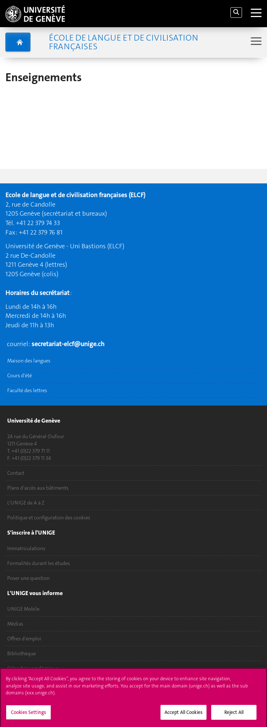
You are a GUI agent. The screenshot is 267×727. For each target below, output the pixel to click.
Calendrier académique (32, 668)
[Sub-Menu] (255, 42)
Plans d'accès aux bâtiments (37, 488)
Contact (15, 473)
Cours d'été (19, 375)
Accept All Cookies (183, 715)
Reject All (233, 715)
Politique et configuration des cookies (48, 517)
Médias (15, 623)
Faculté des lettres (27, 390)
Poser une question (28, 578)
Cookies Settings (28, 715)
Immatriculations (26, 548)
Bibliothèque (21, 653)
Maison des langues (28, 360)
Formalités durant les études (38, 563)
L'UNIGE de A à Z (26, 502)
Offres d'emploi (24, 638)
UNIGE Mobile (23, 609)
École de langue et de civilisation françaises (123, 42)
